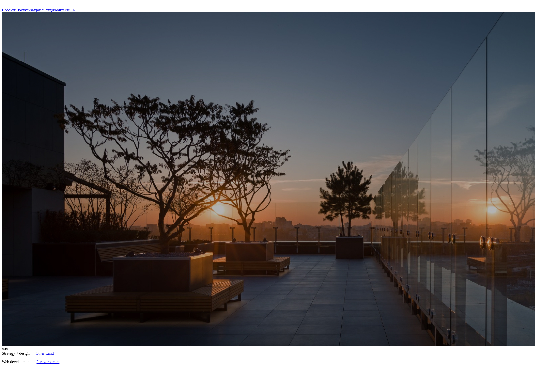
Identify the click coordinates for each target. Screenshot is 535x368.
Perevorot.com (48, 362)
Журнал (37, 10)
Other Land (45, 353)
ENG (74, 10)
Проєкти (9, 10)
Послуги (23, 10)
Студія (49, 10)
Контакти (62, 10)
